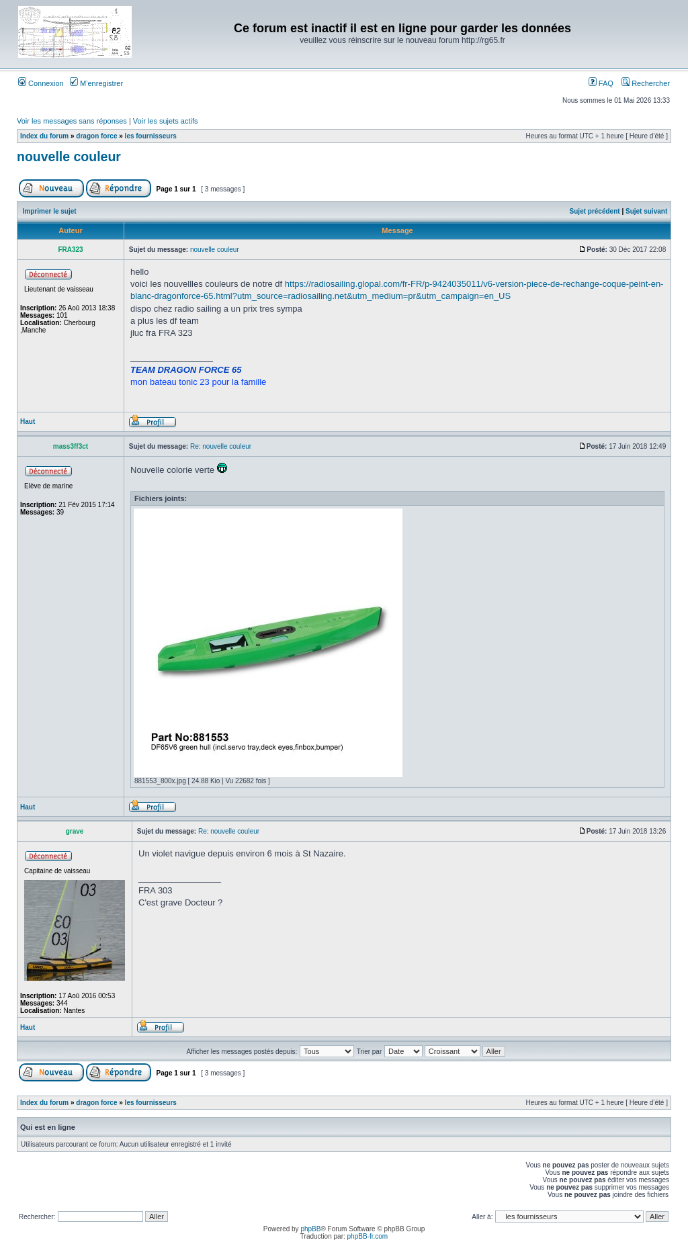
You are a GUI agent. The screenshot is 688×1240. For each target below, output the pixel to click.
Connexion (41, 83)
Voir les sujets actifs (165, 121)
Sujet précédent (595, 211)
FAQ (601, 83)
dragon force (96, 136)
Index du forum (44, 136)
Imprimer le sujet (50, 211)
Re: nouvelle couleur (220, 446)
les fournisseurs (151, 136)
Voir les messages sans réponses (72, 121)
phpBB (310, 1229)
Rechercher (645, 83)
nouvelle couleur (69, 156)
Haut (27, 421)
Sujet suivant (646, 211)
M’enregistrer (96, 83)
